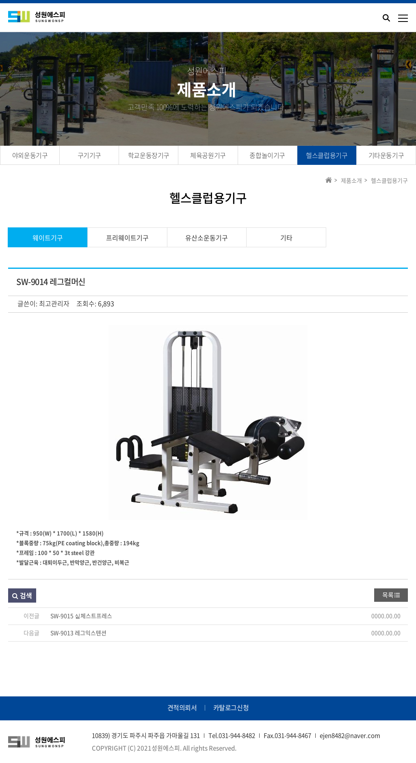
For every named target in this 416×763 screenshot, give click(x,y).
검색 (22, 595)
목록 (388, 594)
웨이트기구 (47, 237)
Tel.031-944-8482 (231, 735)
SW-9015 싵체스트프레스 (81, 616)
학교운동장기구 (148, 155)
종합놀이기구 (267, 155)
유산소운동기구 (206, 237)
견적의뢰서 (182, 707)
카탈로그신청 (231, 707)
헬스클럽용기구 (326, 155)
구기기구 (89, 155)
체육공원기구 (208, 155)
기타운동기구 (386, 155)
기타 (286, 237)
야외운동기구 (30, 155)
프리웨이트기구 (127, 237)
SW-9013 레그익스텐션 (78, 633)
